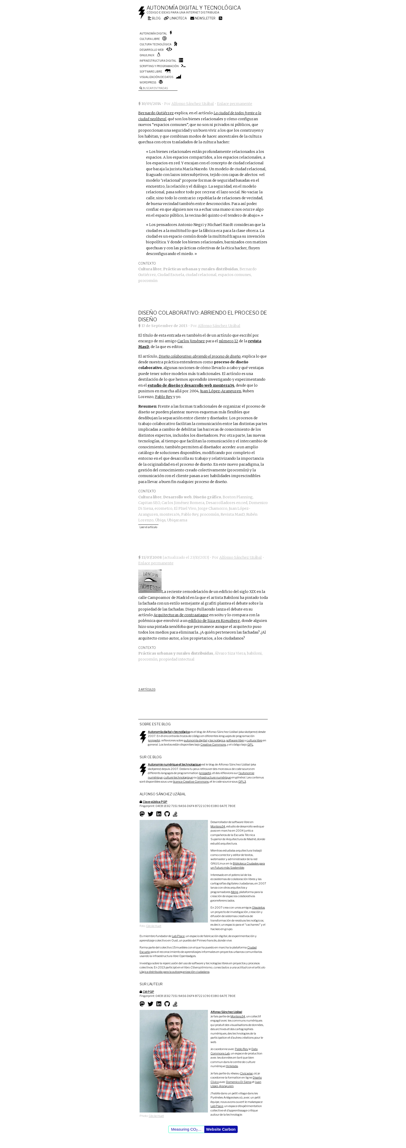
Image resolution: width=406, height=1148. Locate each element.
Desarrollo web (152, 49)
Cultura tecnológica (155, 44)
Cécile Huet (153, 926)
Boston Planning (238, 497)
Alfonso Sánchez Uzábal (192, 103)
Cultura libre (150, 38)
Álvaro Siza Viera (230, 653)
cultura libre (254, 740)
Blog (154, 18)
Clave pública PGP (155, 802)
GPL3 (242, 781)
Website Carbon (221, 1129)
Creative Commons (213, 744)
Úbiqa (160, 520)
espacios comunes (234, 274)
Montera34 (218, 826)
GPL (250, 744)
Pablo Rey (163, 396)
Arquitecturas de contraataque (181, 615)
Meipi (234, 892)
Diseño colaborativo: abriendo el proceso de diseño (200, 356)
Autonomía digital (153, 33)
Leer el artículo (148, 527)
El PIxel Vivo (185, 508)
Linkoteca (175, 18)
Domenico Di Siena (238, 1082)
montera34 (170, 514)
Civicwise (246, 1073)
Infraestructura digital (158, 60)
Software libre (151, 71)
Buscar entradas (154, 88)
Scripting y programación (159, 66)
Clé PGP (148, 992)
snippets (154, 740)
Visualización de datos (156, 77)
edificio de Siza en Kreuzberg (214, 620)
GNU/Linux (147, 55)
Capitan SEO (149, 502)
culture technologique (178, 777)
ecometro (163, 508)
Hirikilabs (232, 1066)
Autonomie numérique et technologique (174, 764)
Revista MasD (233, 514)
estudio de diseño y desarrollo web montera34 (191, 385)
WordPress (148, 82)
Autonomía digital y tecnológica (194, 8)
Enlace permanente (234, 103)
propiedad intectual (176, 659)
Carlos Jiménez (191, 341)
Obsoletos (258, 907)
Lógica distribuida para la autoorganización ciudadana (174, 972)
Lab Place (178, 936)
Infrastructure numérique (214, 777)
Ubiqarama (177, 520)
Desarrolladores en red (226, 502)
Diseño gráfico (207, 497)
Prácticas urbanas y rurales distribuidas (200, 269)
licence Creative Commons (191, 781)
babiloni (254, 653)
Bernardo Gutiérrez (156, 113)
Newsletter (202, 18)
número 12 (228, 341)
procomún (147, 280)
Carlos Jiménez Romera (183, 502)
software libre (235, 740)
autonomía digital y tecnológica (204, 740)
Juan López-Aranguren (220, 391)
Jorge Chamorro (212, 508)
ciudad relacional (201, 274)
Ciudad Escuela (170, 274)
